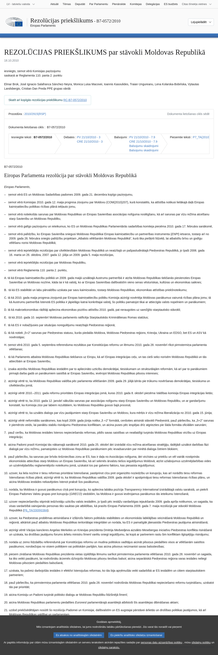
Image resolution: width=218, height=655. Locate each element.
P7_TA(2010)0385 (204, 137)
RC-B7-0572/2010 (75, 100)
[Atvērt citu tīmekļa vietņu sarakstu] (197, 4)
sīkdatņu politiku (201, 648)
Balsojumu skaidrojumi (143, 146)
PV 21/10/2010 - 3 (88, 137)
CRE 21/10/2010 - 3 (90, 141)
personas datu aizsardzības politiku (161, 648)
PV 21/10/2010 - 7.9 (142, 137)
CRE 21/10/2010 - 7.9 (143, 141)
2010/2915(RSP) (35, 114)
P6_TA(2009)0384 (35, 510)
